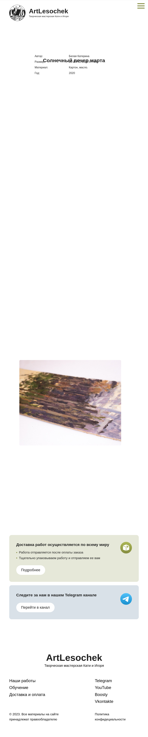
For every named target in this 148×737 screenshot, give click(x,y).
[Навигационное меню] (141, 6)
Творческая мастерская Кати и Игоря (49, 16)
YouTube (103, 687)
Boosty (101, 694)
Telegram (103, 680)
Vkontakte (104, 701)
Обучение (18, 687)
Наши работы (22, 680)
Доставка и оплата (27, 694)
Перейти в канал (35, 607)
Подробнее (30, 570)
